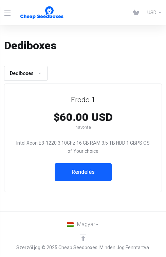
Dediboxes (26, 73)
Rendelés (83, 172)
